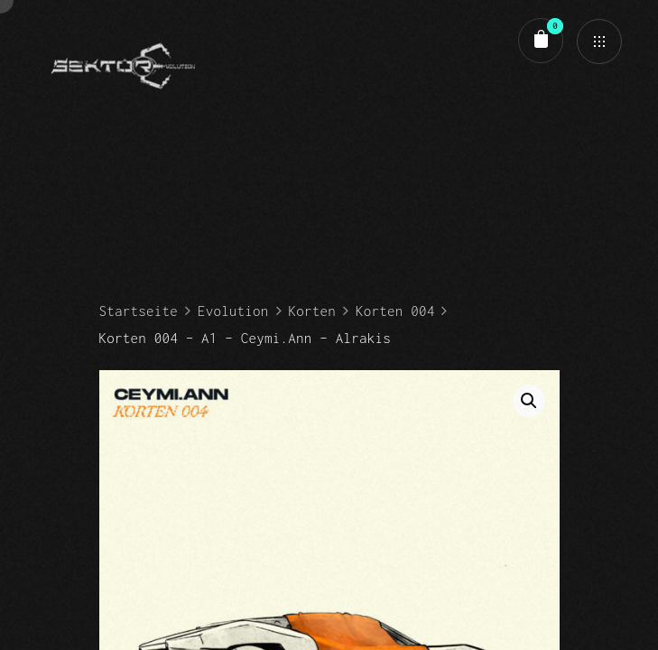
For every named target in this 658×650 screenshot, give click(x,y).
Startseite (138, 310)
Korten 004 (395, 310)
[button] (529, 401)
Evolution (233, 310)
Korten (312, 310)
